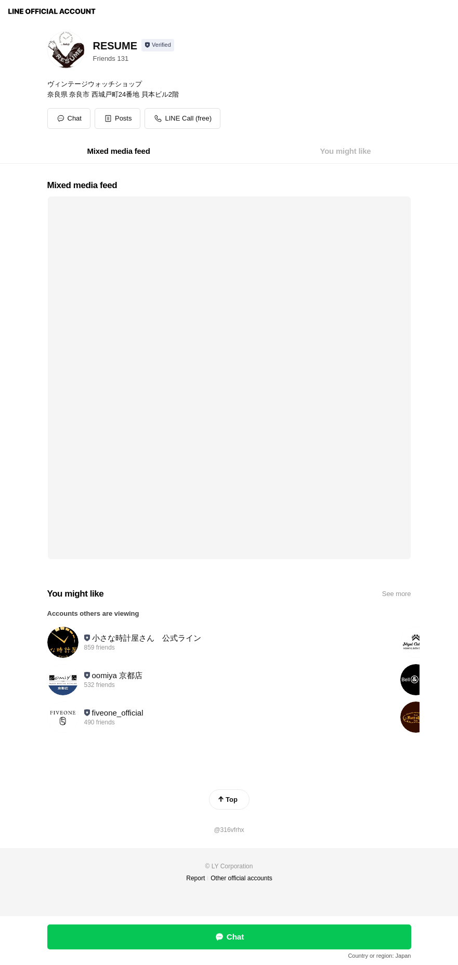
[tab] (118, 151)
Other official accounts (241, 878)
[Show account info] (157, 45)
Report (195, 878)
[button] (118, 118)
